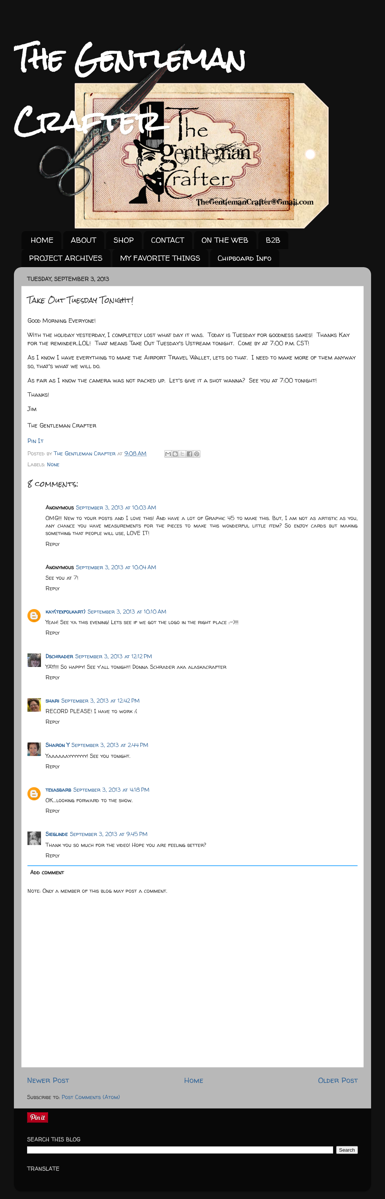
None (53, 464)
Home (193, 1080)
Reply (52, 544)
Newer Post (48, 1080)
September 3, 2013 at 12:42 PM (100, 701)
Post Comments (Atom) (91, 1097)
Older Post (338, 1080)
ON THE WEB (225, 240)
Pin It (35, 441)
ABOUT (83, 240)
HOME (42, 240)
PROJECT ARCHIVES (66, 258)
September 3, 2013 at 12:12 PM (113, 656)
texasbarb (58, 790)
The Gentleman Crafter (85, 453)
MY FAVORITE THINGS (160, 258)
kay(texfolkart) (65, 611)
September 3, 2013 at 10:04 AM (116, 567)
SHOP (124, 240)
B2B (273, 240)
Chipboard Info (244, 258)
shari (52, 701)
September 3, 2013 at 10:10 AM (127, 611)
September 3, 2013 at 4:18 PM (111, 790)
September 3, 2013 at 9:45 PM (109, 834)
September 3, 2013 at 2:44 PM (110, 745)
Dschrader (59, 656)
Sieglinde (56, 834)
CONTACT (167, 240)
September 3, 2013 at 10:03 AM (116, 507)
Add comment (47, 872)
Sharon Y (57, 745)
